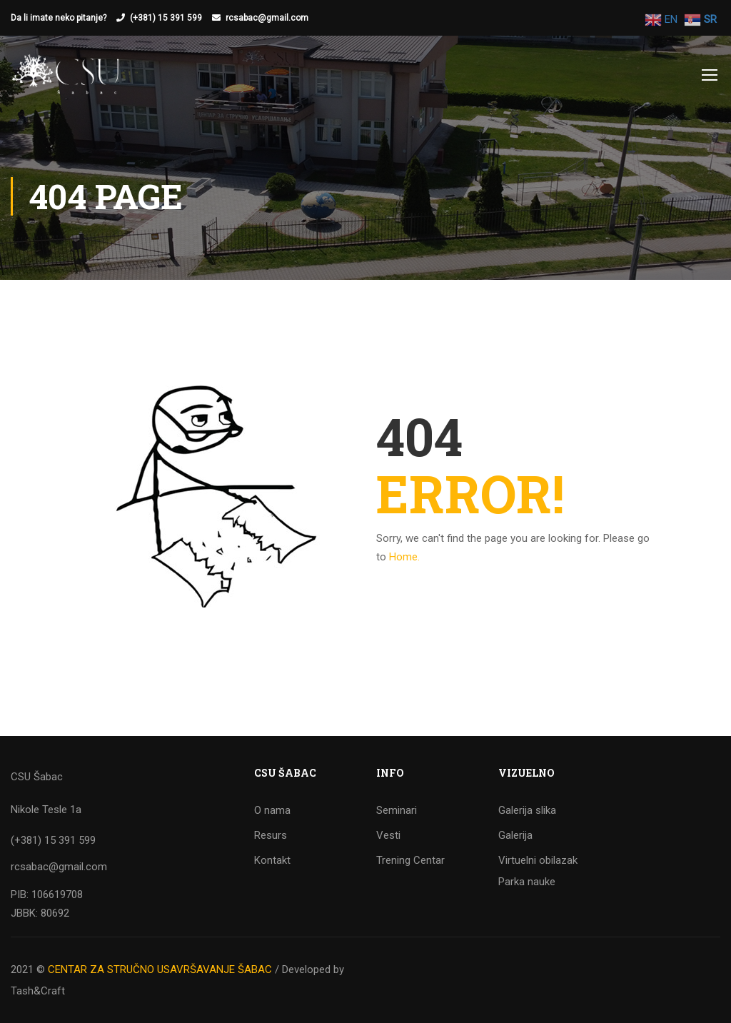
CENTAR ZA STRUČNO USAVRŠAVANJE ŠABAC (160, 969)
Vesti (388, 835)
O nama (272, 810)
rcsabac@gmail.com (267, 18)
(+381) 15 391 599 (166, 18)
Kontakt (272, 860)
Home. (404, 556)
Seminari (396, 810)
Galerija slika (527, 810)
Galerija (515, 835)
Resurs (270, 835)
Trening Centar (410, 860)
